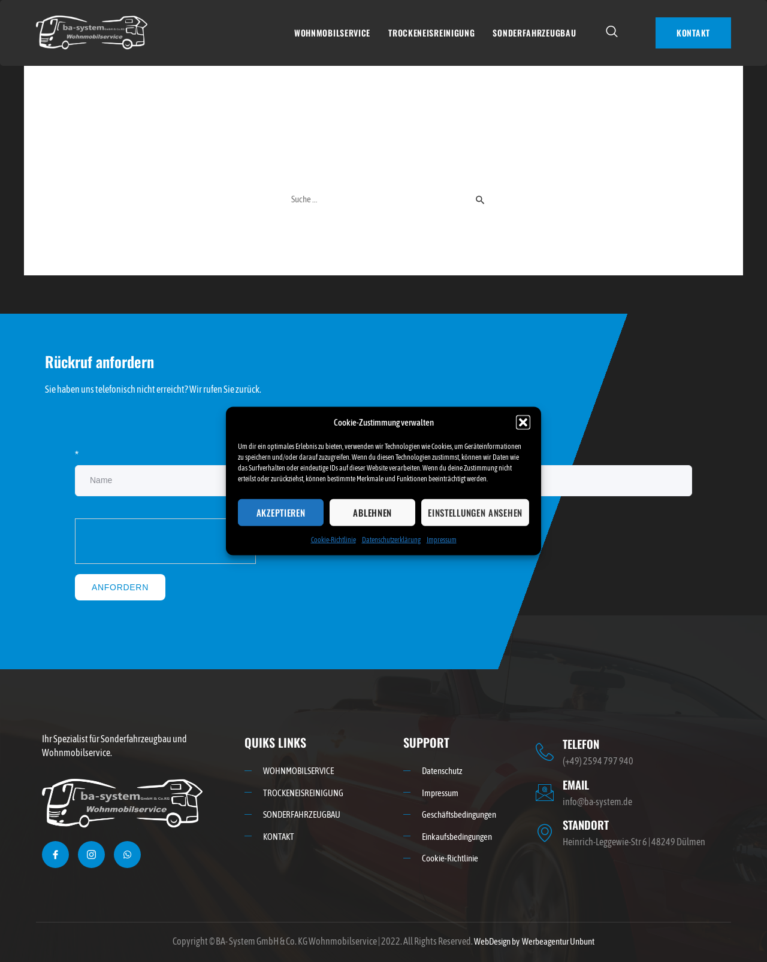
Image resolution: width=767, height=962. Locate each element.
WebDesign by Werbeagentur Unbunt (534, 941)
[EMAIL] (545, 792)
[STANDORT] (545, 832)
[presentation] (166, 542)
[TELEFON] (545, 752)
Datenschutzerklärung (391, 540)
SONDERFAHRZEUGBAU (534, 32)
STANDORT (588, 824)
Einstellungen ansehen (475, 512)
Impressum (442, 540)
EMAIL (577, 784)
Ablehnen (372, 512)
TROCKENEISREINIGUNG (431, 32)
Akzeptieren (281, 512)
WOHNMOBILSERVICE (332, 32)
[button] (523, 422)
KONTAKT (693, 32)
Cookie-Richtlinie (333, 540)
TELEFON (583, 744)
